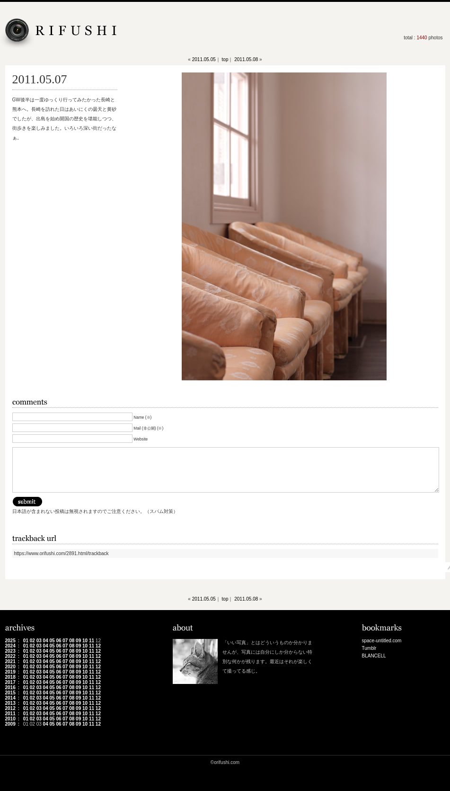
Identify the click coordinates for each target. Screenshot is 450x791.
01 (25, 640)
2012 (10, 708)
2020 (10, 666)
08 (71, 640)
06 (58, 640)
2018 (10, 677)
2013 (10, 703)
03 (39, 640)
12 (98, 645)
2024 (10, 645)
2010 (10, 718)
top (225, 59)
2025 (10, 640)
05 (51, 640)
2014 (10, 698)
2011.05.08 (246, 59)
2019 (10, 671)
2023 (10, 651)
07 (65, 640)
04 (45, 640)
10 (85, 640)
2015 (10, 692)
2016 (10, 687)
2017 (10, 682)
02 (32, 640)
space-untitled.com (382, 640)
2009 (10, 724)
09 (78, 640)
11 (91, 640)
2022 (10, 656)
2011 (10, 713)
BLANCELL (374, 655)
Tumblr (369, 648)
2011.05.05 (204, 59)
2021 (10, 661)
